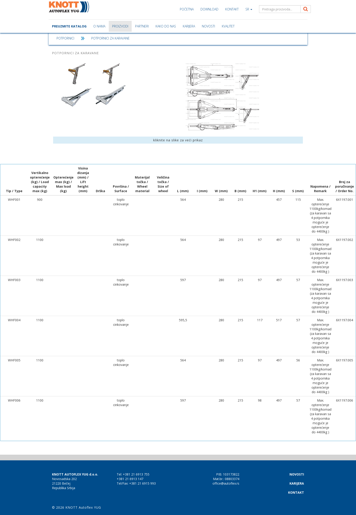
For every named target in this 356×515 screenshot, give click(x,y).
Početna (187, 9)
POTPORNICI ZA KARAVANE (110, 38)
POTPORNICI (65, 38)
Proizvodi (120, 26)
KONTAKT (232, 9)
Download (209, 9)
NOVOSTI (208, 26)
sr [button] (248, 9)
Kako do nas (166, 26)
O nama (99, 26)
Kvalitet (228, 26)
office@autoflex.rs (226, 483)
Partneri (142, 26)
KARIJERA (189, 26)
